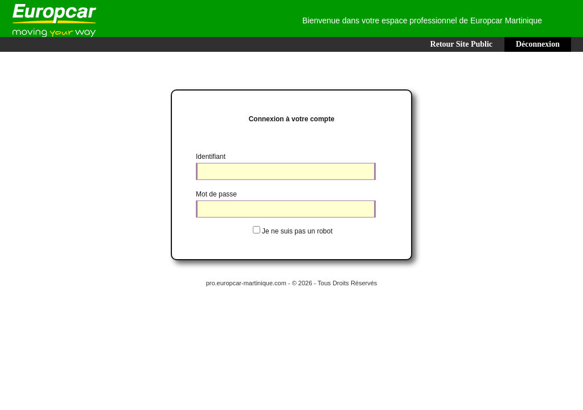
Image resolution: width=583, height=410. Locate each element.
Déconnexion (538, 44)
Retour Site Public (461, 44)
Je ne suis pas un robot (297, 231)
